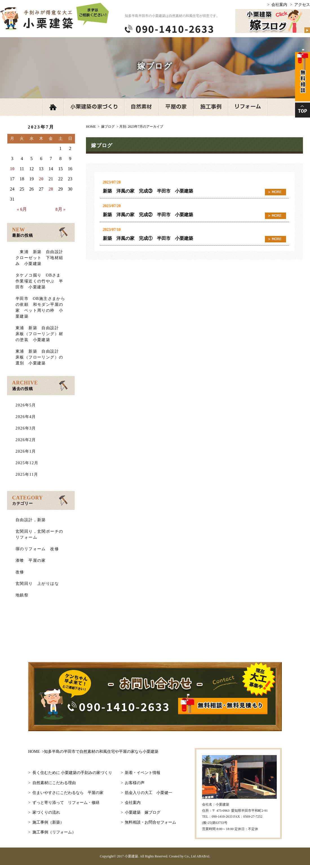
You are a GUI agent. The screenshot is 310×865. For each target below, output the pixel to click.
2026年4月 (25, 417)
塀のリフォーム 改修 (37, 549)
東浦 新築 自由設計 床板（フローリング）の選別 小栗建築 (39, 357)
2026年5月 (25, 405)
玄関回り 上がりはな (37, 583)
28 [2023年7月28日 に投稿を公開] (50, 189)
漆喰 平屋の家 (30, 560)
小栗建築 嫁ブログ (142, 812)
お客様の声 (135, 783)
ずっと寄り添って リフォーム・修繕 (65, 802)
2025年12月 (26, 463)
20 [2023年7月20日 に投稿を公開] (41, 178)
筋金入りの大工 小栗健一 (148, 793)
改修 (19, 572)
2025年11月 (26, 474)
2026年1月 (25, 451)
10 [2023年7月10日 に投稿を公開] (12, 168)
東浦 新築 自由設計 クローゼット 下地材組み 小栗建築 (41, 258)
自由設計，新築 (30, 520)
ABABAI (202, 856)
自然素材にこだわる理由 (54, 783)
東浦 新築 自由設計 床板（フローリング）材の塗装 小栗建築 (39, 334)
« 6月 (22, 209)
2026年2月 (25, 440)
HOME (93, 751)
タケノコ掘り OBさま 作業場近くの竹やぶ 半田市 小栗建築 (40, 281)
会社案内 (279, 5)
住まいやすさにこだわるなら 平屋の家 (67, 793)
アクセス (302, 5)
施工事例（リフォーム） (54, 832)
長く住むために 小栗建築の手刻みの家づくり (72, 773)
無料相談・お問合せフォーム (150, 822)
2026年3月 (25, 428)
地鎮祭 (21, 595)
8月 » (61, 209)
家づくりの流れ (46, 812)
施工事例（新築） (48, 822)
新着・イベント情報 (142, 773)
